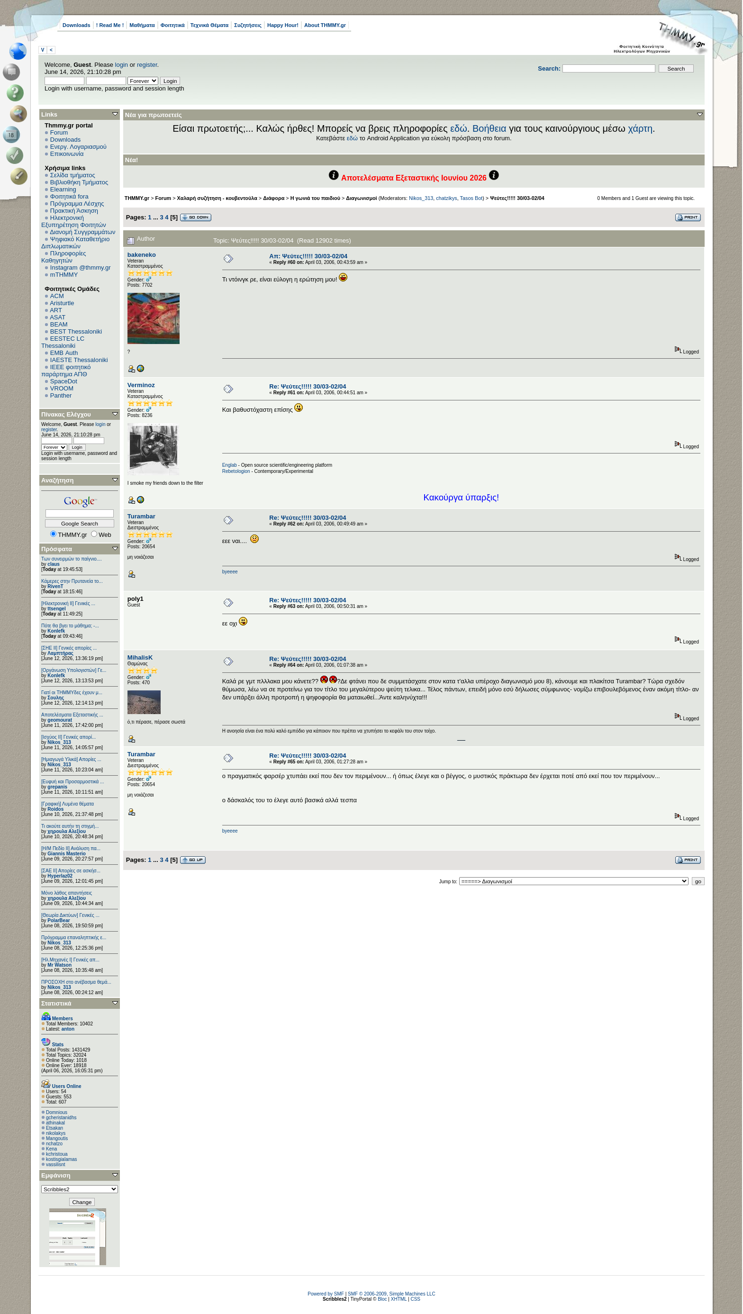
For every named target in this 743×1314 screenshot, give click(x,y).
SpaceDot (63, 381)
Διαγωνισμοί (361, 198)
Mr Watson (59, 965)
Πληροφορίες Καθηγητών (63, 257)
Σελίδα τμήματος (72, 175)
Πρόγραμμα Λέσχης (77, 203)
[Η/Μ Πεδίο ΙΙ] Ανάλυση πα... (70, 848)
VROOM (61, 388)
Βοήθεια (489, 128)
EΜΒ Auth (64, 352)
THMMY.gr (137, 198)
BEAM (59, 324)
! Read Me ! (110, 25)
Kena (51, 1148)
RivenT (55, 586)
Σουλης (55, 697)
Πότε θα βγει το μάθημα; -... (70, 625)
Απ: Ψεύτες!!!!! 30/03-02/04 (308, 256)
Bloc (382, 1299)
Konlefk (56, 631)
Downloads (77, 25)
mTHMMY (64, 274)
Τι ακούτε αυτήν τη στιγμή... (70, 826)
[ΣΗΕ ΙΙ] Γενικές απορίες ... (69, 648)
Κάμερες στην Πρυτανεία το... (72, 581)
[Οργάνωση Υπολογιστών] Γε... (73, 670)
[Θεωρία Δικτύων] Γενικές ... (70, 915)
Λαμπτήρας (60, 653)
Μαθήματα (141, 25)
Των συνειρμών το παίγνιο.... (71, 559)
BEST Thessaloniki (76, 331)
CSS (415, 1299)
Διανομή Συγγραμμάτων (82, 232)
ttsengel (56, 608)
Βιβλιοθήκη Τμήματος (79, 182)
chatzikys (446, 198)
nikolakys (55, 1133)
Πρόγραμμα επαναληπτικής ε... (73, 937)
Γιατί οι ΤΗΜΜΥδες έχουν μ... (71, 692)
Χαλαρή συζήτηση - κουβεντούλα (217, 198)
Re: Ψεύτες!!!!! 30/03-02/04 (307, 386)
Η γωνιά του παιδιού (315, 198)
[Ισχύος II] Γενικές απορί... (68, 737)
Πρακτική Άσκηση (74, 210)
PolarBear (58, 920)
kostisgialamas (61, 1159)
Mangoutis (57, 1138)
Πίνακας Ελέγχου (66, 414)
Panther (61, 395)
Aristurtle (62, 303)
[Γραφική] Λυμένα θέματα (67, 804)
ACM (57, 295)
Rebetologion (236, 471)
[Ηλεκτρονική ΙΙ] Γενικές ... (68, 603)
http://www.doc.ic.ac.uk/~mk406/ (461, 740)
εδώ (458, 128)
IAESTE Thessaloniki (79, 359)
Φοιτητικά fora (69, 196)
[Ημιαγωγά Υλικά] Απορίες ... (71, 759)
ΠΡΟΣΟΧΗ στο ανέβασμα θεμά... (76, 982)
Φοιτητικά (173, 25)
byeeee (230, 571)
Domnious (56, 1112)
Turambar (141, 516)
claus (53, 564)
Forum (59, 132)
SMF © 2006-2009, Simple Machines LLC (391, 1293)
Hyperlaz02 (59, 876)
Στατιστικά (56, 1003)
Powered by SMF (326, 1293)
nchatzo (54, 1143)
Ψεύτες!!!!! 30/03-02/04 (517, 198)
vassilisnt (55, 1164)
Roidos (55, 809)
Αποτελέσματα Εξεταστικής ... (72, 714)
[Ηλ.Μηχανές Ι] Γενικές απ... (70, 959)
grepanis (57, 786)
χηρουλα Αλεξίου (66, 831)
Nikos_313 (59, 742)
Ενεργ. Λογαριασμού (78, 146)
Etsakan (54, 1128)
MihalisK (140, 657)
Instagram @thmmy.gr (80, 267)
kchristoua (57, 1154)
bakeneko (141, 254)
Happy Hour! (283, 25)
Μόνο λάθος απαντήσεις (66, 893)
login (121, 64)
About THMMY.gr (325, 25)
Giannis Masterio (66, 853)
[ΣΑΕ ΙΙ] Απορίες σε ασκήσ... (70, 870)
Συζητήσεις (248, 25)
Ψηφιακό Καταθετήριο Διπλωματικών (75, 243)
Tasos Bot (471, 198)
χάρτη (640, 128)
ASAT (57, 317)
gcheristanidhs (61, 1117)
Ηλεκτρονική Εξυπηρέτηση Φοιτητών (73, 221)
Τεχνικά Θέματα (209, 25)
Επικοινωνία (67, 153)
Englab (229, 465)
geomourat (59, 720)
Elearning (63, 189)
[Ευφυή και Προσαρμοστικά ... (72, 781)
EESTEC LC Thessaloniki (62, 342)
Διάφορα (273, 198)
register (147, 64)
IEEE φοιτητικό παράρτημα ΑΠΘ (66, 370)
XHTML (399, 1299)
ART (56, 310)
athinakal (55, 1122)
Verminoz (141, 385)
